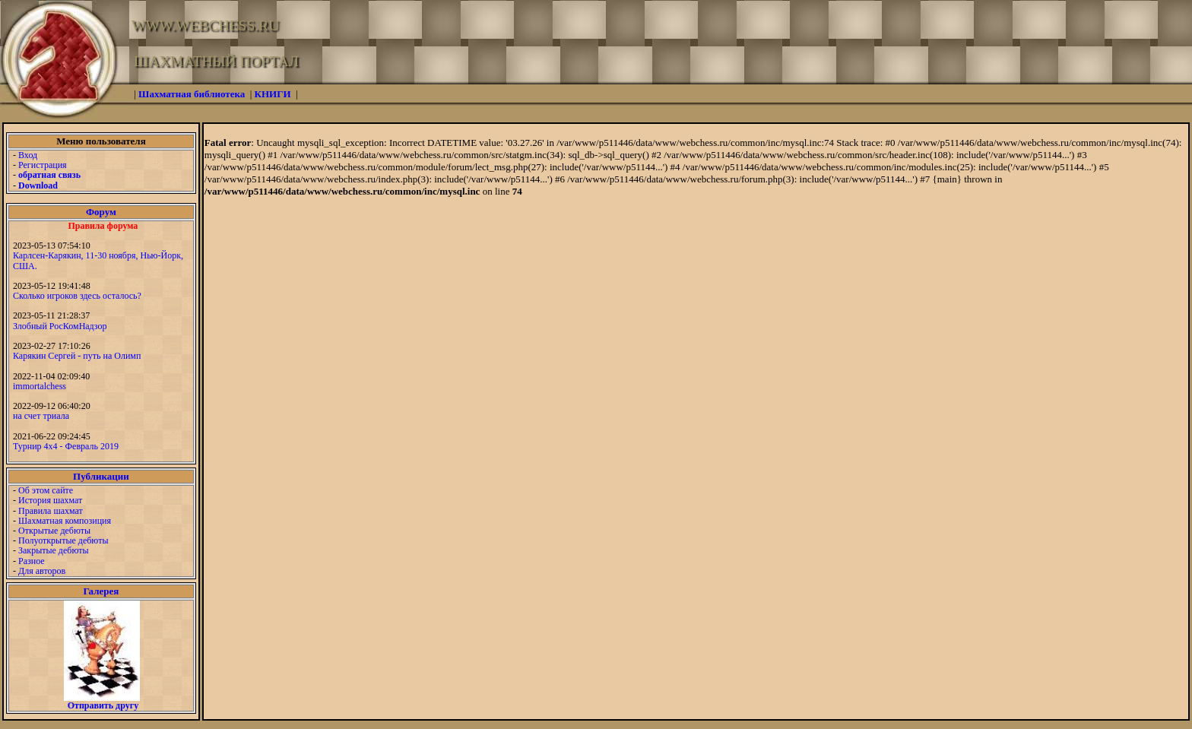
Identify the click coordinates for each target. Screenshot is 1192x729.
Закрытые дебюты (53, 550)
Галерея (101, 591)
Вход (27, 155)
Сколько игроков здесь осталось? (77, 295)
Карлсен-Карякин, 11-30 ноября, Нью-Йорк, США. (98, 260)
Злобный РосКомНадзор (60, 326)
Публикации (101, 476)
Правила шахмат (50, 511)
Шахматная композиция (64, 520)
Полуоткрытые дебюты (63, 540)
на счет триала (41, 415)
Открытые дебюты (54, 530)
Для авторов (41, 571)
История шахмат (50, 500)
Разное (31, 561)
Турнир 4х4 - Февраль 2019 (66, 446)
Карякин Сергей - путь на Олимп (77, 355)
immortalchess (39, 386)
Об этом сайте (45, 490)
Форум (101, 211)
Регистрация (42, 165)
